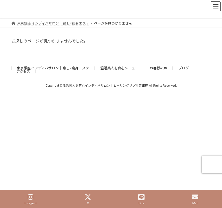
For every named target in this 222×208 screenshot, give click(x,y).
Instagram (30, 199)
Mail (195, 199)
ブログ (183, 68)
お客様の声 (158, 68)
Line (141, 199)
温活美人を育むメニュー (119, 68)
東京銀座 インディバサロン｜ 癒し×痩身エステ (53, 68)
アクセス (23, 71)
